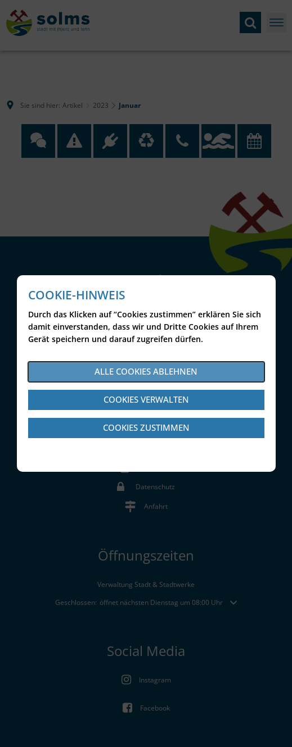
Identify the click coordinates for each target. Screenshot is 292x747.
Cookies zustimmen (146, 427)
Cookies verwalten (146, 399)
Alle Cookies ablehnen (146, 371)
